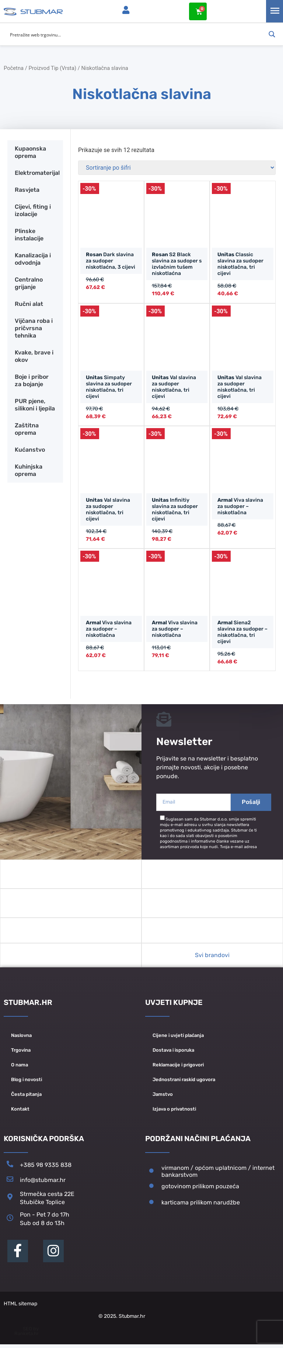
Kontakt (20, 1112)
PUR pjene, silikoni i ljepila (35, 404)
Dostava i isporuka (173, 1053)
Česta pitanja (26, 1097)
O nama (19, 1068)
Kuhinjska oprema (28, 470)
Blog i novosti (26, 1083)
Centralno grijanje (29, 283)
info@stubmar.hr (43, 1183)
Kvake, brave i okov (34, 356)
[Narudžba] (177, 167)
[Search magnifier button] (272, 34)
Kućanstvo (30, 449)
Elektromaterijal (37, 172)
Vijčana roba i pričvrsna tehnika (34, 328)
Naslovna (21, 1038)
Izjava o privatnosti (174, 1112)
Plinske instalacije (29, 234)
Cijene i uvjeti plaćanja (178, 1038)
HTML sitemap (20, 1307)
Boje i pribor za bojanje (32, 380)
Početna (14, 67)
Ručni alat (29, 303)
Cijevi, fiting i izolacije (33, 210)
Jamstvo (163, 1097)
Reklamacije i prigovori (178, 1068)
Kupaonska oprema (30, 152)
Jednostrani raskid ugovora (184, 1083)
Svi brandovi (212, 958)
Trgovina (21, 1053)
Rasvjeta (27, 189)
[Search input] (136, 34)
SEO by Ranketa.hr (26, 1335)
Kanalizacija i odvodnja (33, 258)
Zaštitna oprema (27, 428)
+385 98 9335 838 (45, 1168)
